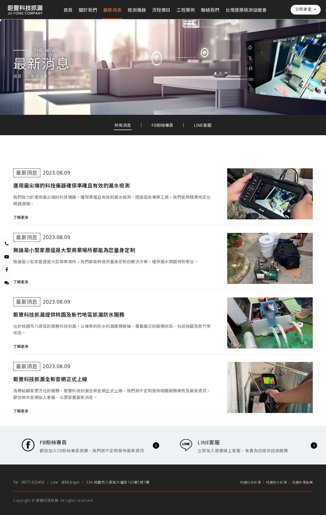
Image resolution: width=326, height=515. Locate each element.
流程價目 (161, 10)
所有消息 (123, 125)
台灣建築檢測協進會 (246, 10)
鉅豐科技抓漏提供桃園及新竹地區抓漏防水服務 (69, 315)
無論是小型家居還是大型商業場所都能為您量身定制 (74, 250)
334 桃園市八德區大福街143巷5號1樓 (118, 482)
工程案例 (185, 10)
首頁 (68, 10)
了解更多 (21, 217)
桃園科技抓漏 (250, 482)
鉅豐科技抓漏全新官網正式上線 (50, 379)
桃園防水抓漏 (276, 482)
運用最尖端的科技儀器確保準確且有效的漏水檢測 (71, 186)
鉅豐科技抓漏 (25, 9)
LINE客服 (202, 125)
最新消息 (112, 10)
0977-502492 (33, 482)
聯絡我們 (210, 10)
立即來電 (303, 9)
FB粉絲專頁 (162, 125)
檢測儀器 (137, 10)
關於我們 (88, 10)
